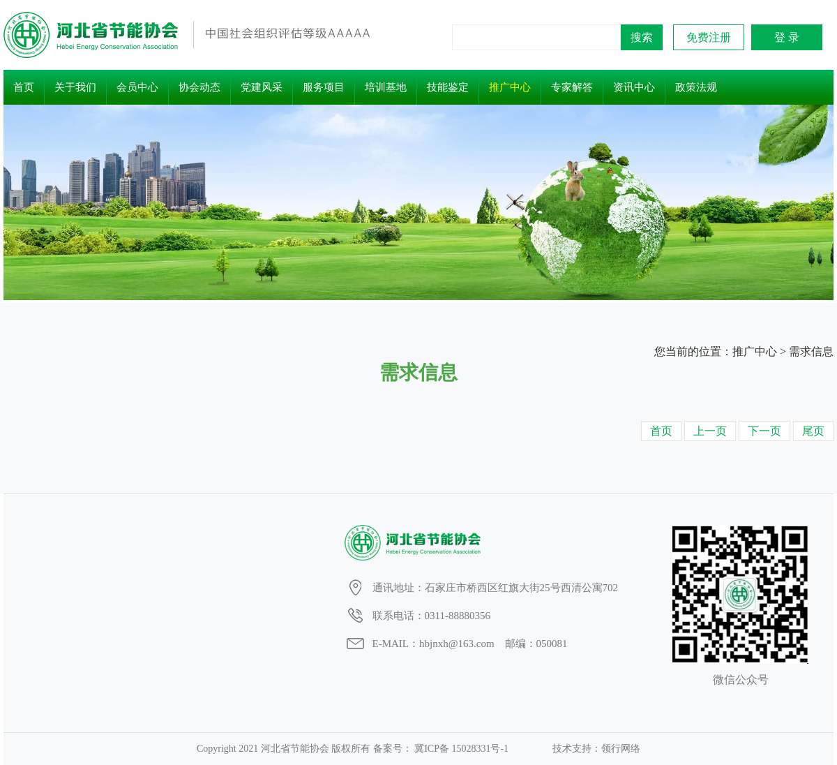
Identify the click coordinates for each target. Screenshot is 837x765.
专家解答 (572, 87)
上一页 (710, 431)
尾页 (813, 431)
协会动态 (199, 87)
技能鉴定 (448, 87)
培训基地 (386, 87)
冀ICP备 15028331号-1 (461, 748)
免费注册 (708, 37)
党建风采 (261, 87)
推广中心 (510, 87)
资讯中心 (634, 87)
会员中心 (137, 87)
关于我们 (75, 87)
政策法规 (696, 87)
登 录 (786, 37)
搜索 (642, 37)
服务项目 (324, 87)
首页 (23, 87)
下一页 (764, 431)
